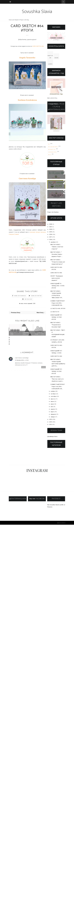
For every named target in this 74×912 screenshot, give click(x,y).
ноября (53, 391)
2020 (50, 229)
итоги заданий (28, 303)
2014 (50, 422)
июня (52, 404)
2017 (50, 237)
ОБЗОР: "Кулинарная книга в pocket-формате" (56, 278)
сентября (53, 396)
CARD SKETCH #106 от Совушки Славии (14, 331)
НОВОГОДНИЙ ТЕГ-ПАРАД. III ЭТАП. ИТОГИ (56, 371)
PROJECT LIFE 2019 (50, 55)
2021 (50, 227)
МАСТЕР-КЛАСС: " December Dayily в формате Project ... (56, 254)
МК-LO (49, 154)
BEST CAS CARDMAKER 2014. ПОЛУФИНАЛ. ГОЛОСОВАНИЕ (55, 175)
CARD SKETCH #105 (26, 333)
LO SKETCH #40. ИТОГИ (57, 308)
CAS (34, 303)
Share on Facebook (20, 295)
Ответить (43, 367)
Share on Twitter (36, 295)
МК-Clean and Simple (53, 146)
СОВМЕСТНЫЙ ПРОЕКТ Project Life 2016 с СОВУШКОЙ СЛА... (57, 303)
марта (52, 412)
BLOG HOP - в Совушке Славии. (55, 193)
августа (53, 399)
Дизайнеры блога (52, 436)
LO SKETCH (50, 62)
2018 (50, 234)
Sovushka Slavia (37, 11)
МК (49, 144)
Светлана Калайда (22, 358)
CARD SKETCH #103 (38, 333)
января (53, 417)
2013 (50, 424)
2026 (50, 224)
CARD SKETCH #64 (38, 46)
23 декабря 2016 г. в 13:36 (21, 360)
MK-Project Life (51, 149)
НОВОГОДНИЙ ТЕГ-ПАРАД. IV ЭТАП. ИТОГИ (56, 317)
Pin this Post (28, 299)
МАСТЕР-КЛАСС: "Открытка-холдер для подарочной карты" (57, 262)
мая (52, 407)
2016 (50, 239)
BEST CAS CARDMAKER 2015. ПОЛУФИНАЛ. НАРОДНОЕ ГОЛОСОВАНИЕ (55, 186)
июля (52, 401)
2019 (50, 232)
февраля (53, 414)
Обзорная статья (52, 152)
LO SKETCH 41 (54, 312)
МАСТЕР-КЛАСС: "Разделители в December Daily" (55, 325)
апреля (53, 409)
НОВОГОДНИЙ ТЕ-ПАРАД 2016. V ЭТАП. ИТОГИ (57, 286)
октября (53, 394)
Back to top (61, 523)
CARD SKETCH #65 (56, 273)
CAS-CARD (56, 56)
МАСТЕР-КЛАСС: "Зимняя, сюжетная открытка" (56, 247)
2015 (50, 419)
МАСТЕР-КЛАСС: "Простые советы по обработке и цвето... (57, 379)
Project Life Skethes (53, 212)
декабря (53, 242)
